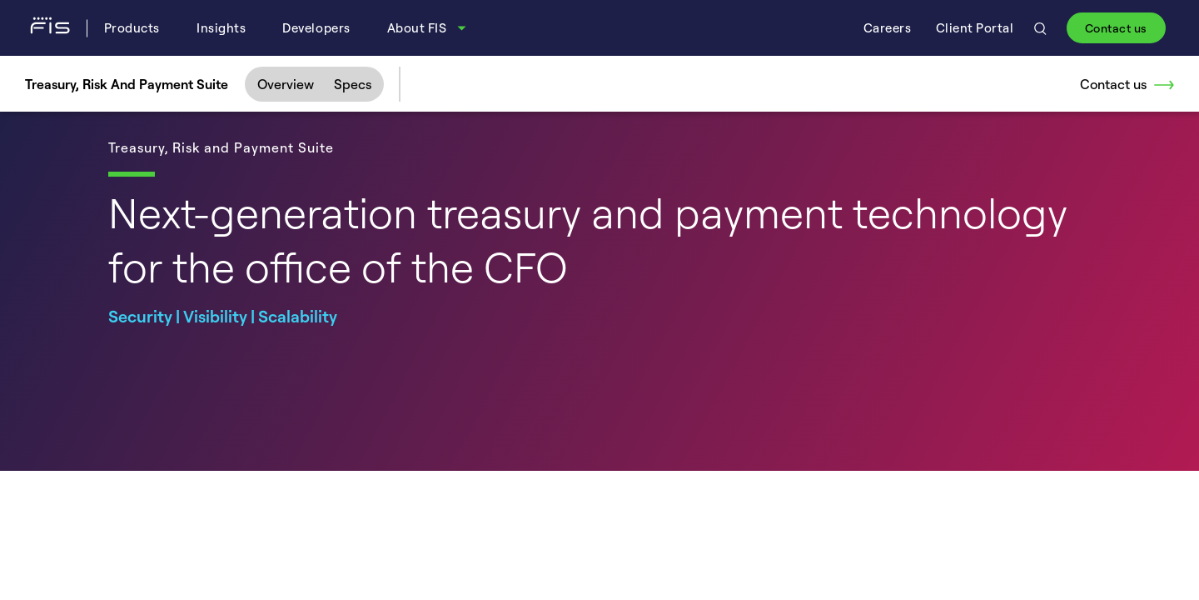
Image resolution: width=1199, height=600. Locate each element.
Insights (221, 28)
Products (132, 28)
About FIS (417, 28)
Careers (887, 28)
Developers (316, 28)
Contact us (1116, 28)
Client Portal (975, 28)
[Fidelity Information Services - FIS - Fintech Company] (56, 27)
